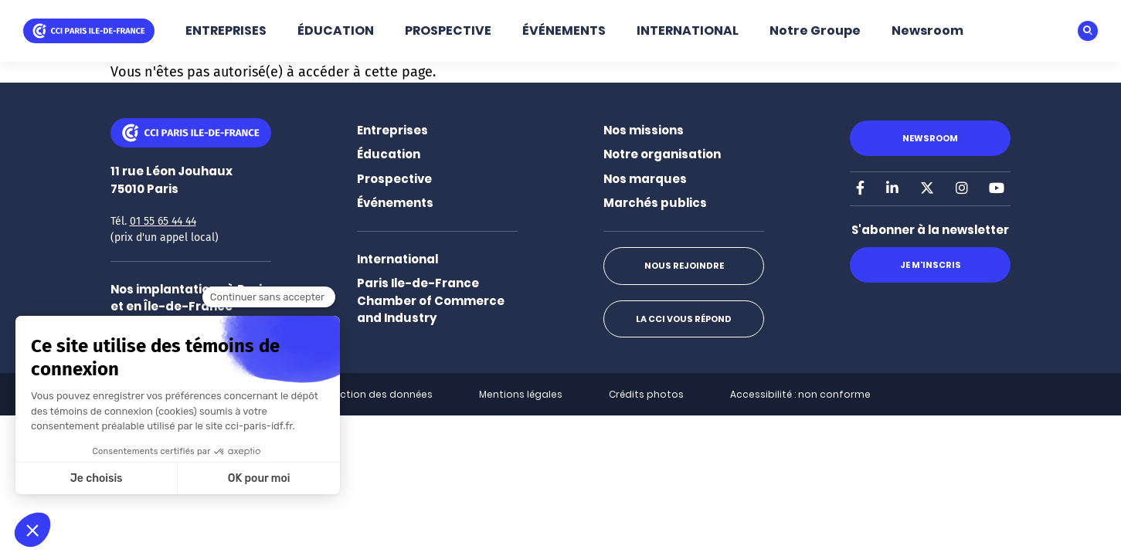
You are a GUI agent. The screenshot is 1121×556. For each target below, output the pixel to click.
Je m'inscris (930, 265)
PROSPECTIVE (448, 30)
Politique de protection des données (342, 394)
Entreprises (392, 130)
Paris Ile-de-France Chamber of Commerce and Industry (430, 300)
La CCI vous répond (684, 319)
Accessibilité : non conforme (800, 394)
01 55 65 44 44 (163, 221)
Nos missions (643, 130)
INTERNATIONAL (688, 30)
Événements (395, 203)
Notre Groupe (815, 30)
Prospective (394, 179)
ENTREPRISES (226, 30)
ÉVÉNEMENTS (564, 30)
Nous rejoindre (684, 265)
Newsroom (927, 30)
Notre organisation (662, 154)
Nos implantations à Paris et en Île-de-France (189, 298)
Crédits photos (646, 394)
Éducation (388, 154)
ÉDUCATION (335, 30)
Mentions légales (520, 394)
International (397, 259)
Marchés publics (655, 203)
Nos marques (645, 179)
